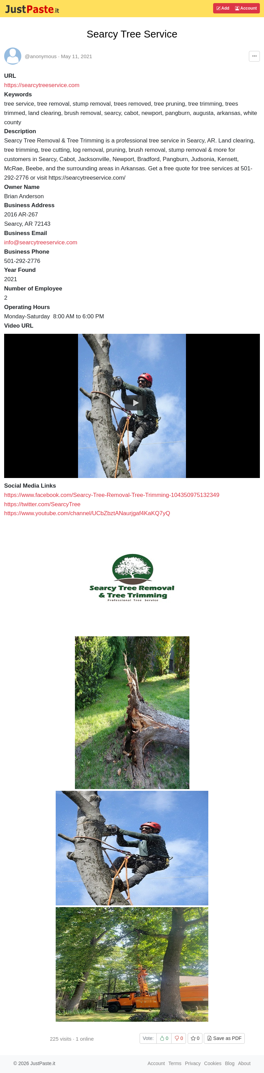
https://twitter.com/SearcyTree (42, 504)
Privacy (193, 1063)
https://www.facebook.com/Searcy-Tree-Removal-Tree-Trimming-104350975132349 (111, 495)
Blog (229, 1063)
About (244, 1063)
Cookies (213, 1063)
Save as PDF (224, 1038)
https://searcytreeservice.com (41, 85)
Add (222, 8)
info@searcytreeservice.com (40, 242)
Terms (175, 1063)
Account (246, 8)
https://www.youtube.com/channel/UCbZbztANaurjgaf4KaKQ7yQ (87, 513)
